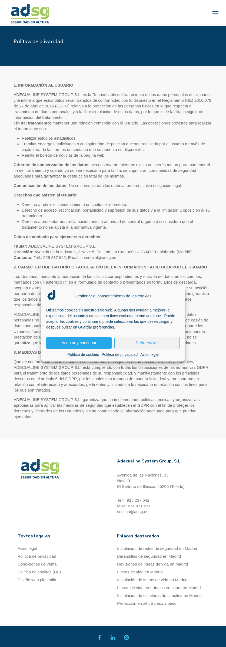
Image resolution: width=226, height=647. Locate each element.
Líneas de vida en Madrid (139, 572)
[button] (215, 13)
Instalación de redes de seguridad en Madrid (157, 548)
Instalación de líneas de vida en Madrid (152, 579)
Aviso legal (149, 354)
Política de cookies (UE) (39, 572)
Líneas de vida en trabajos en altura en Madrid (159, 587)
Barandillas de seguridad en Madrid (149, 556)
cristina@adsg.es (132, 511)
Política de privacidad (120, 354)
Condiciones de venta (37, 564)
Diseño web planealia (37, 579)
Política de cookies (83, 354)
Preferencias (147, 342)
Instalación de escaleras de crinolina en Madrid (159, 595)
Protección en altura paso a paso (146, 603)
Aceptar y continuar (78, 342)
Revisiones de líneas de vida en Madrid (152, 564)
